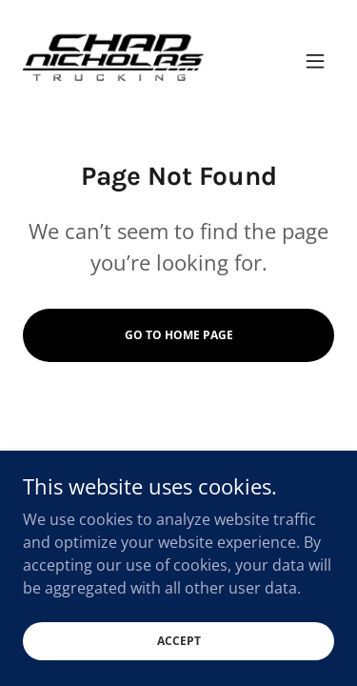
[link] (114, 61)
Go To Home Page (179, 335)
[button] (315, 61)
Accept (179, 654)
